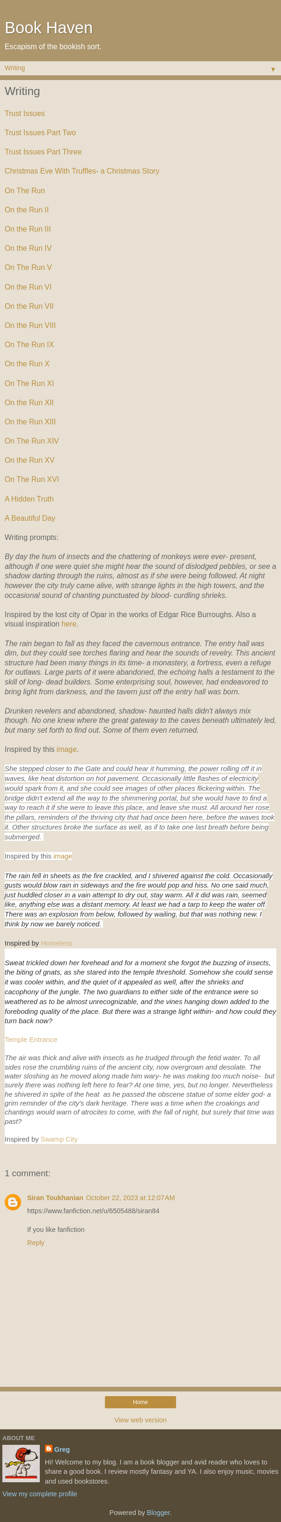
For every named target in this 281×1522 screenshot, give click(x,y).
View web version (140, 1420)
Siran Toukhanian (55, 1198)
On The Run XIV (32, 441)
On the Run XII (29, 403)
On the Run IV (28, 248)
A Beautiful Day (30, 518)
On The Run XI (29, 383)
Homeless (57, 943)
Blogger (158, 1512)
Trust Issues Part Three (43, 152)
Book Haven (49, 27)
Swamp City (59, 1139)
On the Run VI (28, 287)
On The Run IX (29, 345)
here (68, 624)
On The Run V (28, 267)
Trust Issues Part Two (40, 133)
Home (140, 1402)
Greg (62, 1449)
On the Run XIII (30, 422)
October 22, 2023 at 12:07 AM (130, 1198)
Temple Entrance (32, 1039)
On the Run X (27, 364)
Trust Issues (25, 113)
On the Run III (28, 229)
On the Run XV (29, 460)
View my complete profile (39, 1494)
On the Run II (27, 210)
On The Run (25, 191)
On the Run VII (29, 306)
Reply (35, 1242)
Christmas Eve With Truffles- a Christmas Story (83, 171)
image (67, 749)
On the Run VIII (30, 325)
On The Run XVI (32, 479)
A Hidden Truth (29, 499)
